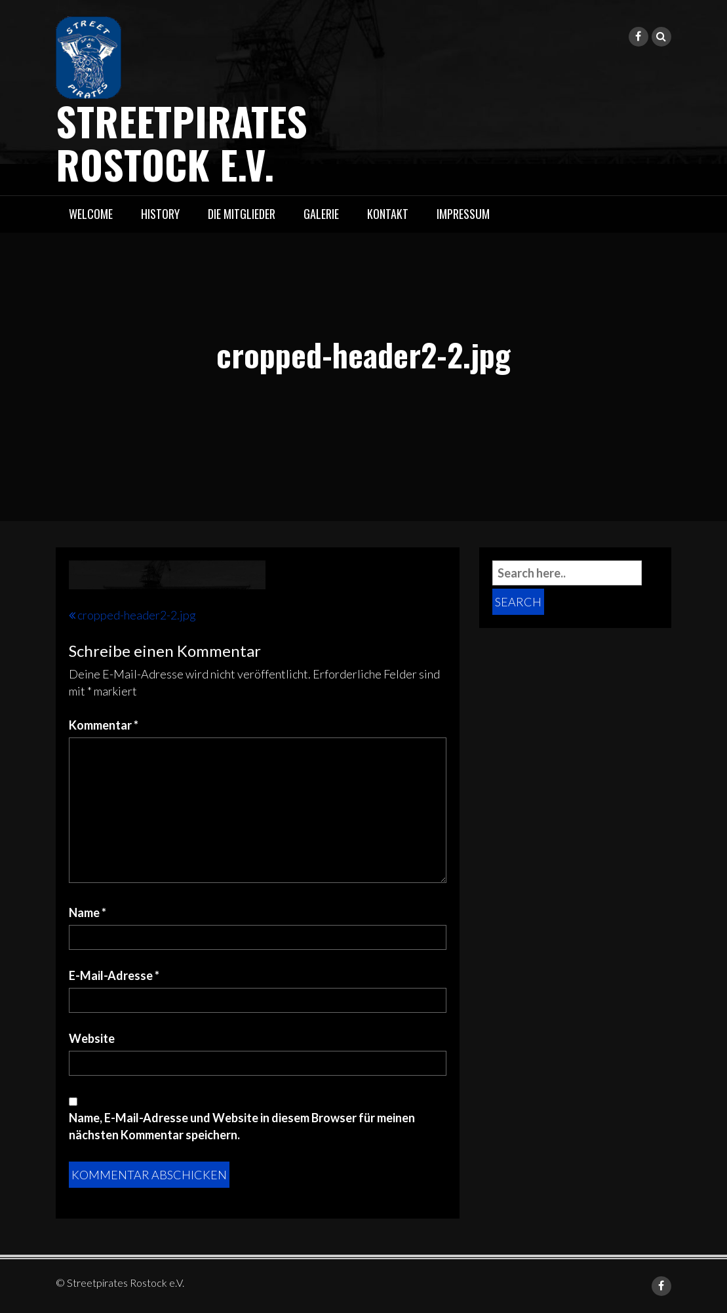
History (160, 213)
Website (92, 1038)
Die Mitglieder (241, 213)
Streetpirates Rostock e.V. (181, 142)
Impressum (463, 213)
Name (87, 912)
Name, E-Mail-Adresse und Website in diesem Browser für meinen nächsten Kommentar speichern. (242, 1126)
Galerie (321, 213)
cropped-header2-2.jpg (136, 615)
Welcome (91, 213)
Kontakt (387, 213)
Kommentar (103, 725)
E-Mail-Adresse (114, 975)
